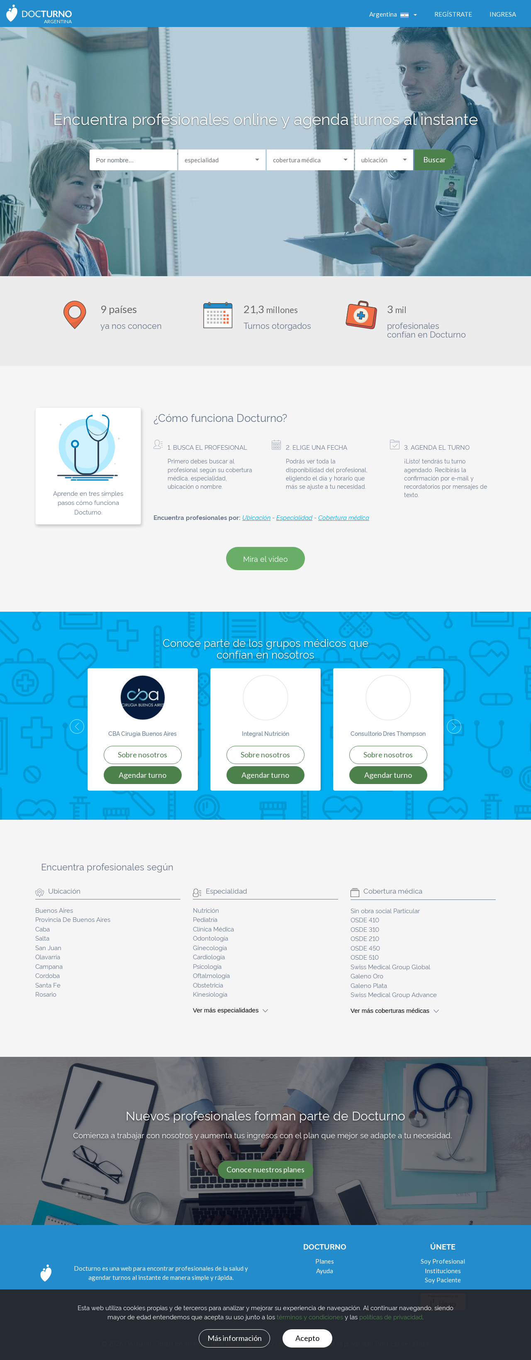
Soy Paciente (443, 1280)
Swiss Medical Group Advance (394, 994)
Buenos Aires (54, 910)
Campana (49, 966)
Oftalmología (211, 975)
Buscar (434, 159)
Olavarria (47, 956)
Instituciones (443, 1270)
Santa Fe (48, 984)
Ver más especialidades (230, 1010)
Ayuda (324, 1270)
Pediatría (205, 919)
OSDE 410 (365, 919)
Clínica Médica (213, 928)
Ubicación (256, 517)
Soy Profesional (443, 1261)
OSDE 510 (365, 957)
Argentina (390, 14)
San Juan (48, 947)
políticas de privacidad (390, 1317)
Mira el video (265, 558)
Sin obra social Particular (385, 910)
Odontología (210, 938)
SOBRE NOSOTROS (142, 754)
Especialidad (294, 517)
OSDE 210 (365, 938)
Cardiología (209, 956)
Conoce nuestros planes (265, 1169)
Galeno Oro (367, 975)
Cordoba (47, 975)
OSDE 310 (365, 929)
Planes (324, 1261)
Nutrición (206, 910)
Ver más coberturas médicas (395, 1010)
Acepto (307, 1338)
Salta (42, 938)
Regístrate (453, 14)
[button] (70, 729)
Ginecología (210, 947)
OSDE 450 (365, 947)
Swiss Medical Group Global (390, 966)
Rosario (45, 994)
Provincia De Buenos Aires (72, 919)
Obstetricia (208, 984)
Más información (234, 1338)
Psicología (207, 966)
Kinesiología (210, 994)
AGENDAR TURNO (142, 774)
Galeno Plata (369, 985)
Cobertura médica (343, 517)
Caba (42, 928)
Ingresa (503, 14)
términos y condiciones (310, 1317)
